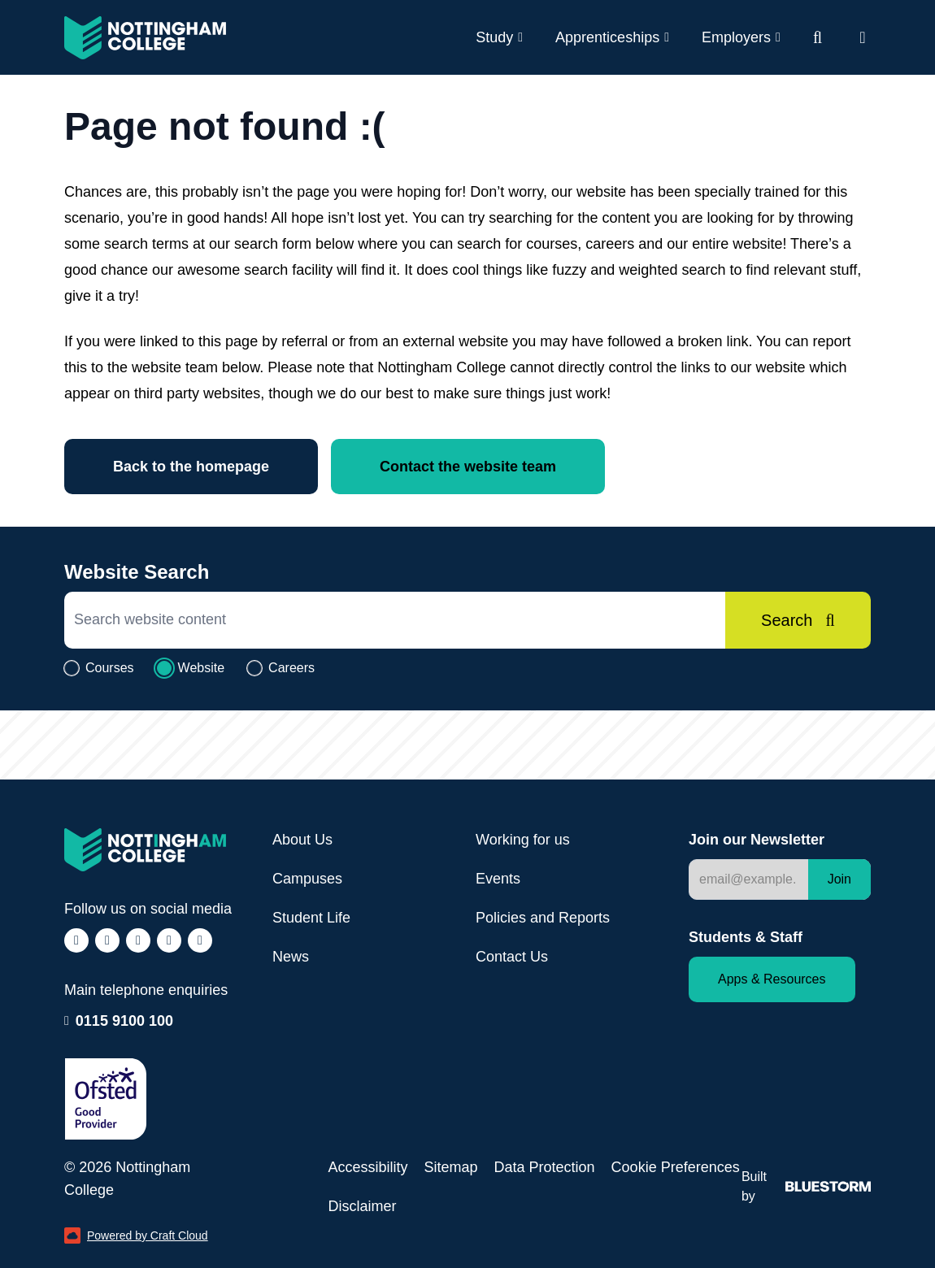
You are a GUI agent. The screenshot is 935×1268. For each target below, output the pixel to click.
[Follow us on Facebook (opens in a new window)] (76, 940)
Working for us (523, 840)
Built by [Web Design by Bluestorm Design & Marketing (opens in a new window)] (806, 1186)
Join (839, 879)
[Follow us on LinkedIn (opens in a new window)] (169, 940)
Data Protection (544, 1167)
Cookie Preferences (675, 1167)
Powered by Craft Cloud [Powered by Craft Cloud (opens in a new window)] (136, 1235)
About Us (302, 840)
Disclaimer (362, 1206)
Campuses (307, 879)
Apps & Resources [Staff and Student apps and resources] (772, 979)
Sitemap (450, 1167)
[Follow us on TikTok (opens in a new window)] (138, 940)
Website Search (136, 572)
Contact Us (512, 957)
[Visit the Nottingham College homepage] (145, 37)
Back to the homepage (191, 466)
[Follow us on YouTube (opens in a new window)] (200, 940)
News (290, 957)
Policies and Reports (543, 918)
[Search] (798, 620)
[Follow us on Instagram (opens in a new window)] (107, 940)
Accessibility (367, 1167)
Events (498, 879)
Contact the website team (468, 466)
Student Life (311, 918)
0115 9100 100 (124, 1019)
